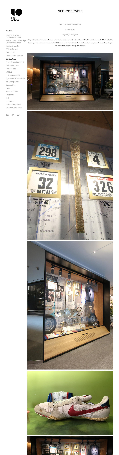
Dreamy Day (10, 85)
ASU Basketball (12, 49)
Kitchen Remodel (12, 46)
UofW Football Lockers (14, 56)
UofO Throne (11, 69)
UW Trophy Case (12, 65)
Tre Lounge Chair (12, 82)
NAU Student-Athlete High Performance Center (16, 42)
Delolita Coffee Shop (14, 108)
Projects (9, 31)
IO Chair (9, 72)
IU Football (10, 52)
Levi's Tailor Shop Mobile (15, 62)
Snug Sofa (10, 95)
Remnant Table (12, 91)
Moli (7, 98)
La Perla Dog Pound (13, 105)
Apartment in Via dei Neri (15, 78)
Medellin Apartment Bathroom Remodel (13, 36)
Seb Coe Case (11, 59)
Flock (8, 88)
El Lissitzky (10, 101)
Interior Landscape (13, 75)
